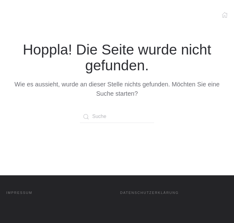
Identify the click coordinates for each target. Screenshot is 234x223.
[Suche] (117, 117)
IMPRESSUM (19, 193)
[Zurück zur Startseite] (21, 17)
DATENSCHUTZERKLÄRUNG (149, 193)
